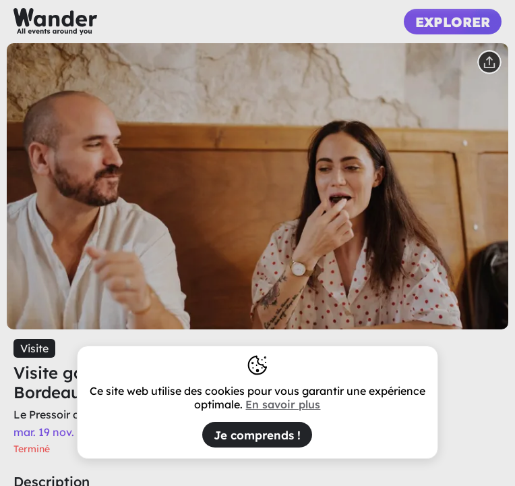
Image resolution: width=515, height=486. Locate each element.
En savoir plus (282, 404)
